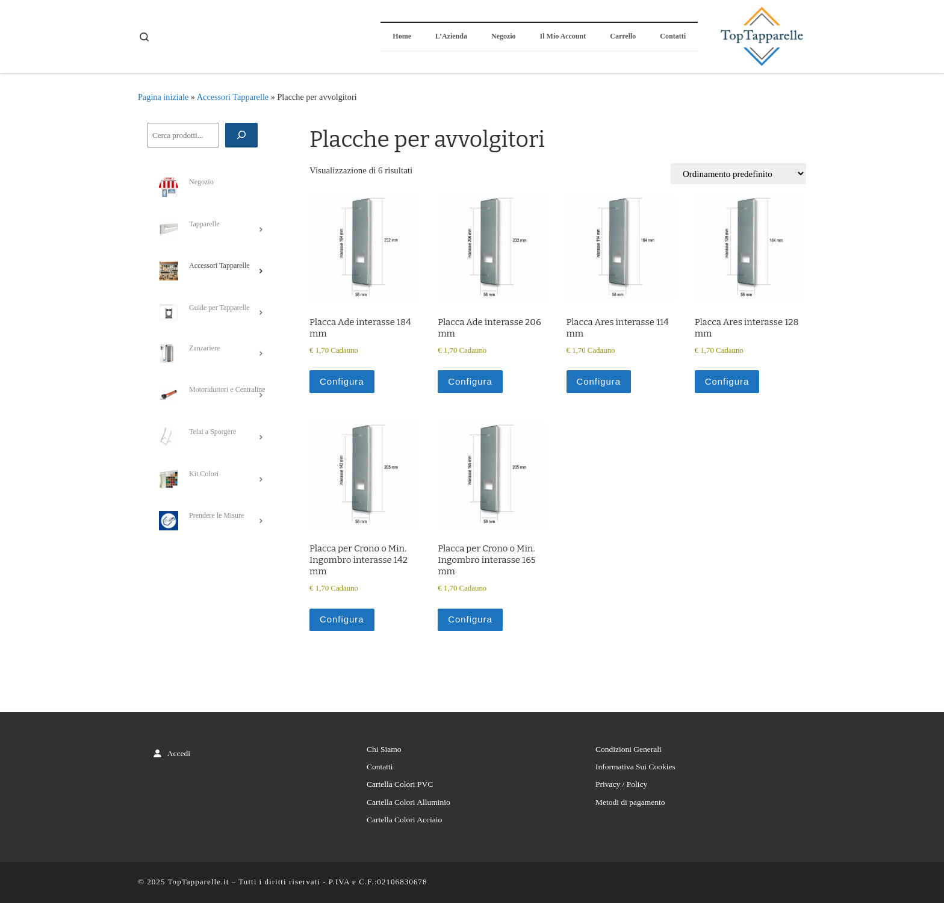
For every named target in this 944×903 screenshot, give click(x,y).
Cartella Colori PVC (400, 784)
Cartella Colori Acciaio (404, 820)
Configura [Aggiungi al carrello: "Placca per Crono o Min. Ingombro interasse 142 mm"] (342, 619)
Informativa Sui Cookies (635, 767)
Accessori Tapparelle (233, 97)
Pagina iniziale (163, 97)
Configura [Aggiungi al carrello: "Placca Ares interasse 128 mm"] (727, 381)
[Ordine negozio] (738, 173)
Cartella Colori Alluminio (408, 802)
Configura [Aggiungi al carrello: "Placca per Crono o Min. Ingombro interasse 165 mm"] (470, 619)
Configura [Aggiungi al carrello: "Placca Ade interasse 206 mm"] (470, 381)
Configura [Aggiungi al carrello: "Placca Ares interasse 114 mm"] (599, 381)
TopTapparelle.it (198, 882)
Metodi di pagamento (630, 802)
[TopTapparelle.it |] (761, 35)
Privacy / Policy (621, 784)
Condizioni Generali (628, 749)
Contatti (380, 767)
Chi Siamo (384, 749)
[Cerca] (241, 135)
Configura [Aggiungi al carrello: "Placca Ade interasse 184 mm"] (342, 381)
